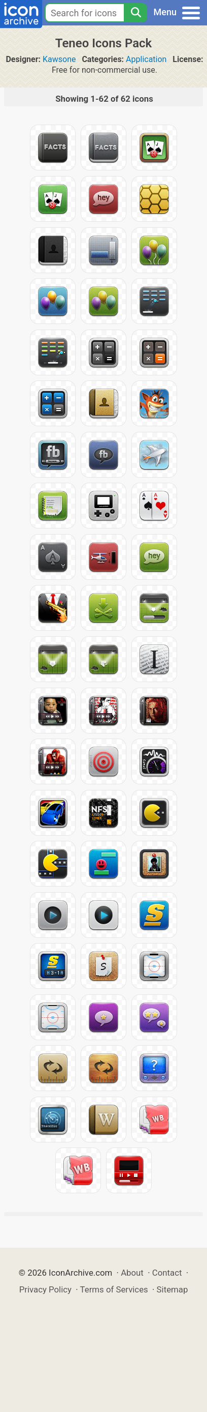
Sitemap (172, 1289)
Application (146, 59)
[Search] (135, 12)
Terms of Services (114, 1289)
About (132, 1273)
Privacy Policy (45, 1289)
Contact (167, 1273)
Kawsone (59, 59)
